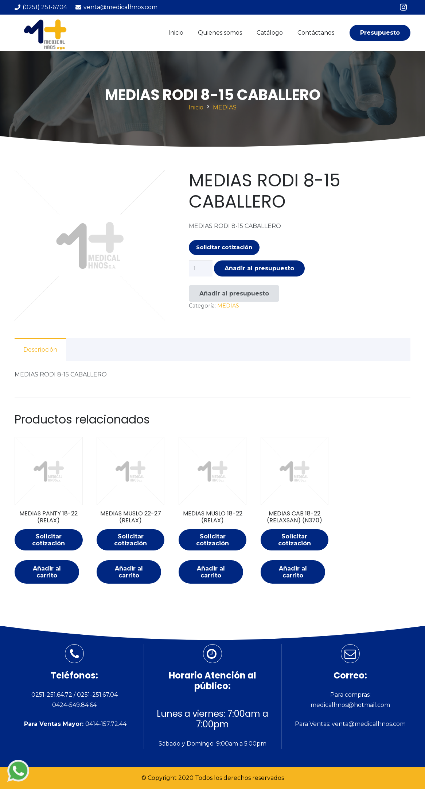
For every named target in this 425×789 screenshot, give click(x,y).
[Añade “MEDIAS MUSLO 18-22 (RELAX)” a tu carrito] (211, 572)
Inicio (195, 107)
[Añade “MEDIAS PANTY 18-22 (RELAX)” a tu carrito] (47, 572)
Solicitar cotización (224, 247)
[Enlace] (47, 33)
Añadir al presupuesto (259, 268)
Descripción (40, 349)
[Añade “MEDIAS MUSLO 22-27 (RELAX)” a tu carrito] (129, 572)
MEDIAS (225, 107)
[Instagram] (403, 7)
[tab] (40, 349)
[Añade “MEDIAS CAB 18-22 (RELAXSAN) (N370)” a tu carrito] (293, 572)
